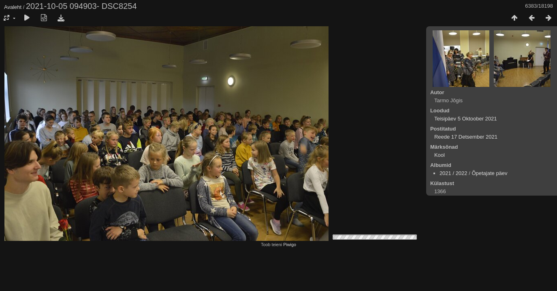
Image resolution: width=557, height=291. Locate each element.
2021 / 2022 (453, 173)
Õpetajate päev (489, 173)
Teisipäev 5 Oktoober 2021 (465, 119)
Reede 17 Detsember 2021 (465, 137)
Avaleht (12, 7)
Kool (439, 155)
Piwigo (289, 244)
